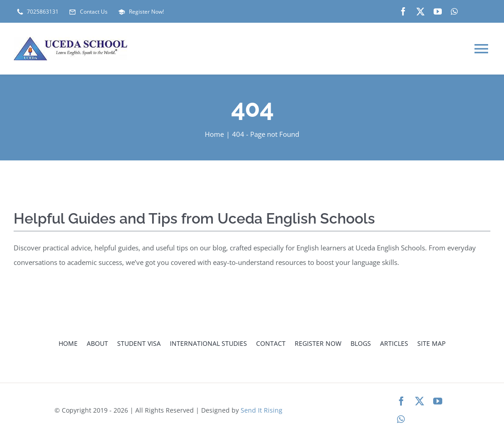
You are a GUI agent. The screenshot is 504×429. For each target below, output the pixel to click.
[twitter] (420, 11)
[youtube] (438, 11)
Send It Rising (261, 410)
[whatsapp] (454, 11)
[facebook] (403, 11)
